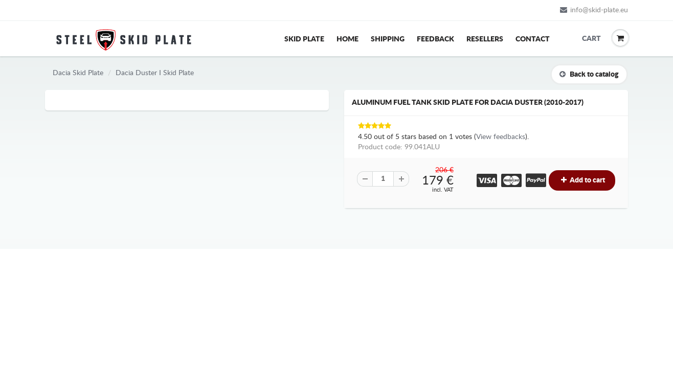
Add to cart (582, 180)
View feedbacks (500, 137)
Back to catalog (589, 74)
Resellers (484, 39)
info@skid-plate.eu (594, 10)
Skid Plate (304, 39)
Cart (589, 38)
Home (347, 39)
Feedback (435, 39)
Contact (532, 39)
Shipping (388, 39)
